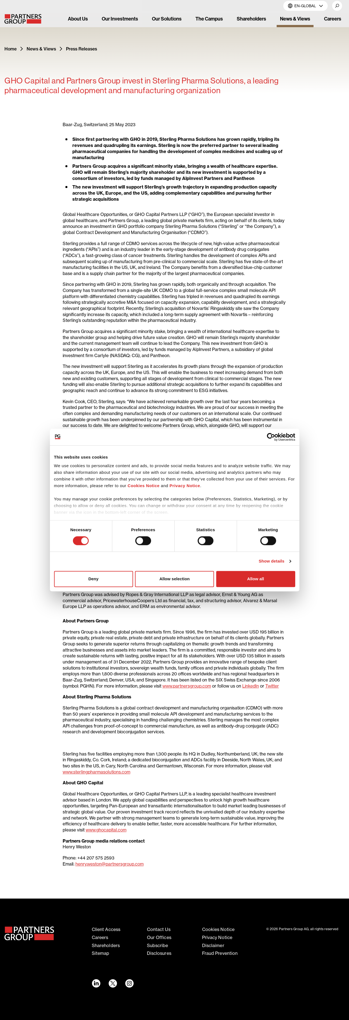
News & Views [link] (295, 19)
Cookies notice (218, 929)
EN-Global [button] (305, 5)
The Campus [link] (209, 19)
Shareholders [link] (251, 19)
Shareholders (106, 945)
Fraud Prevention (220, 953)
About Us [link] (78, 19)
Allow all (255, 578)
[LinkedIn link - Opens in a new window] (96, 983)
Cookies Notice (143, 485)
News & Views (41, 49)
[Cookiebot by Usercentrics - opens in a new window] (271, 437)
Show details (271, 561)
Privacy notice (217, 937)
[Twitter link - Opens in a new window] (112, 983)
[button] (337, 6)
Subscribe (157, 945)
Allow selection (174, 578)
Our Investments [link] (120, 19)
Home (10, 49)
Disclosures (159, 953)
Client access (106, 929)
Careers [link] (332, 19)
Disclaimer (213, 945)
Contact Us (158, 929)
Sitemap (100, 953)
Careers (100, 937)
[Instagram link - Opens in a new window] (129, 983)
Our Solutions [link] (167, 19)
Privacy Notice (185, 485)
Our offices (159, 937)
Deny (93, 578)
